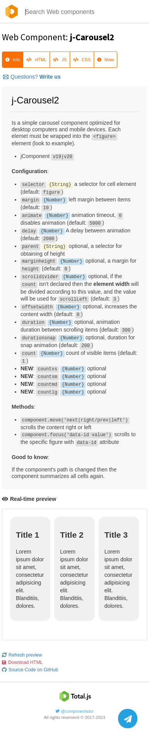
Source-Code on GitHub (30, 669)
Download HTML (22, 662)
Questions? (32, 77)
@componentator (74, 711)
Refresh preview (22, 655)
